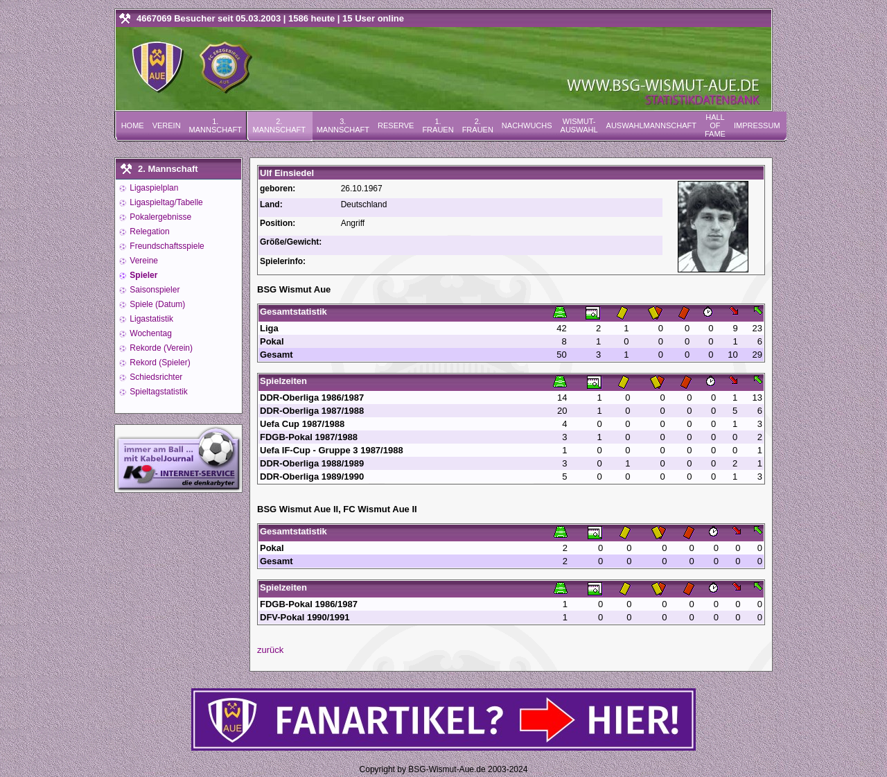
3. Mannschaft (343, 125)
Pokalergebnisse (159, 217)
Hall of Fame (715, 125)
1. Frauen (437, 125)
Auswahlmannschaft (651, 125)
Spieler (142, 275)
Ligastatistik (150, 319)
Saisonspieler (153, 290)
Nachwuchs (527, 125)
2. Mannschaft (279, 125)
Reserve (396, 125)
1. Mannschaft (215, 125)
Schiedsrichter (155, 377)
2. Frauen (477, 125)
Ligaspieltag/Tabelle (165, 202)
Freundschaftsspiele (166, 246)
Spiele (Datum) (156, 304)
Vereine (143, 260)
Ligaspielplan (153, 188)
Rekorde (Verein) (160, 348)
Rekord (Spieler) (159, 362)
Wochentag (150, 333)
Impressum (757, 125)
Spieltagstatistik (158, 391)
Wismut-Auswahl (579, 125)
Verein (166, 125)
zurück (270, 650)
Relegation (149, 231)
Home (132, 125)
